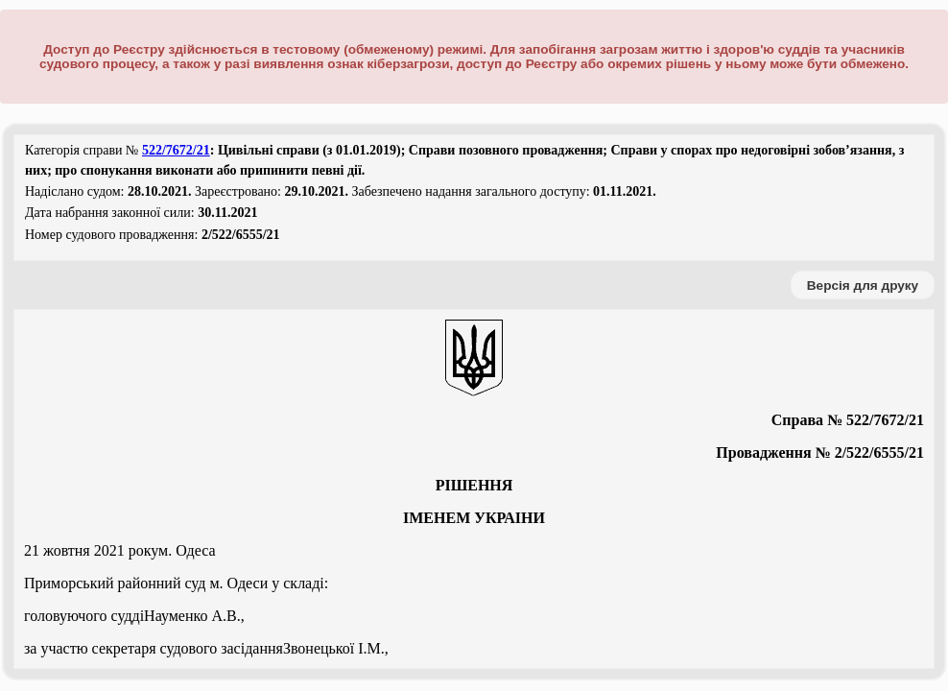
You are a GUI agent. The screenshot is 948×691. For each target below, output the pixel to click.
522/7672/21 (176, 150)
